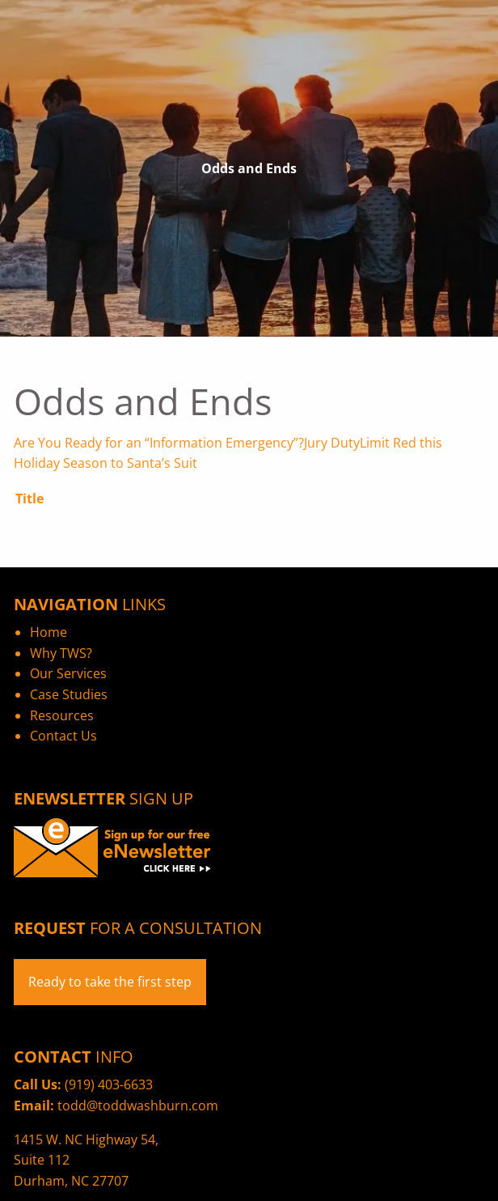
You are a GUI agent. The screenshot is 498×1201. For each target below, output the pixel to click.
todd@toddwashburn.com (137, 1105)
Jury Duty (332, 443)
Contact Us (63, 736)
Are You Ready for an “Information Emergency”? (159, 443)
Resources (62, 715)
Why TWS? (61, 653)
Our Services (68, 673)
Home (48, 632)
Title (29, 498)
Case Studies (69, 694)
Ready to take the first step (110, 982)
